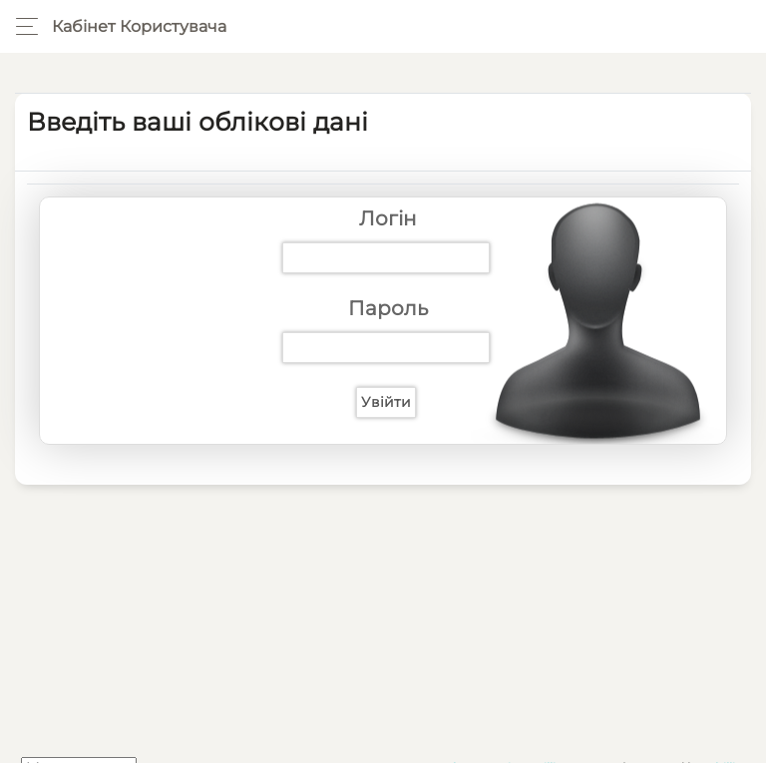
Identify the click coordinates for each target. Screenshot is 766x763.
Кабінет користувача (139, 26)
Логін (388, 218)
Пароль (388, 308)
